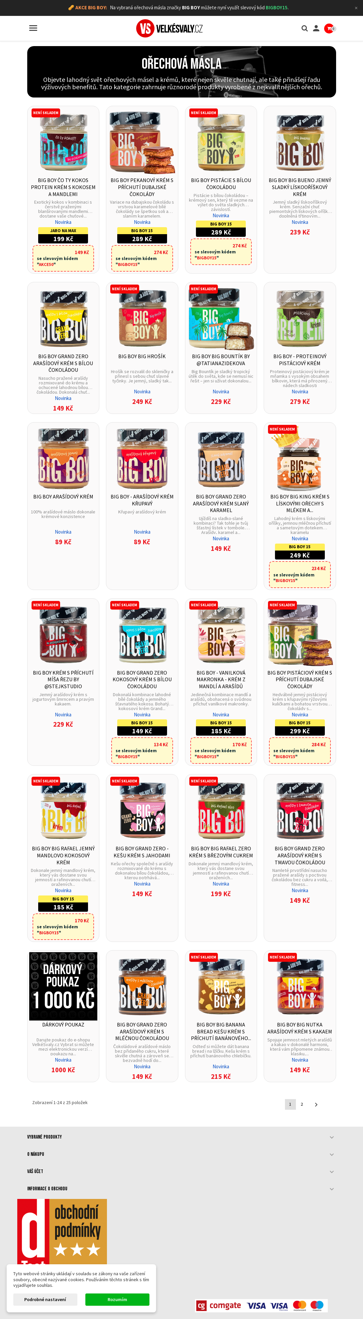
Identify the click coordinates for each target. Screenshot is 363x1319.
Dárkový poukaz (63, 1024)
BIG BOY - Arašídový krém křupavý (142, 500)
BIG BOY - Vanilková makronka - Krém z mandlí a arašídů (221, 679)
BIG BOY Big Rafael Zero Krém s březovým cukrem (221, 852)
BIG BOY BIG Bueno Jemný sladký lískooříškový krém (300, 187)
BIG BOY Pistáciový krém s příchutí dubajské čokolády (299, 679)
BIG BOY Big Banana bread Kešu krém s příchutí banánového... (221, 1031)
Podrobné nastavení (45, 1299)
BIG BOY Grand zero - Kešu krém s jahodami (142, 852)
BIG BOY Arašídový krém (63, 496)
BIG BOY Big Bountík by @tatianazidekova (221, 359)
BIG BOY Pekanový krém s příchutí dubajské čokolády (142, 187)
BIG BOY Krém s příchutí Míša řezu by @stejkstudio (63, 679)
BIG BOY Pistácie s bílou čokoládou (221, 183)
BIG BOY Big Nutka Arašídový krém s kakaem (299, 1028)
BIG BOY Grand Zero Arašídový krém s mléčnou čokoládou (142, 1031)
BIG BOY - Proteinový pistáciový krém (299, 359)
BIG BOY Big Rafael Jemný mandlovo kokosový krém (63, 855)
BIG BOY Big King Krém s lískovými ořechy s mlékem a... (299, 503)
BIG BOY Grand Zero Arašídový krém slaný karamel (221, 503)
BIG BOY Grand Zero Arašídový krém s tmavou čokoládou (300, 855)
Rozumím (117, 1299)
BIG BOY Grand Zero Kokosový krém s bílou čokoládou (142, 679)
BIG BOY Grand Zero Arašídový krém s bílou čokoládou (63, 363)
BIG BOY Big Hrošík (142, 356)
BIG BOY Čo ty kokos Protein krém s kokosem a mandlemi (63, 187)
